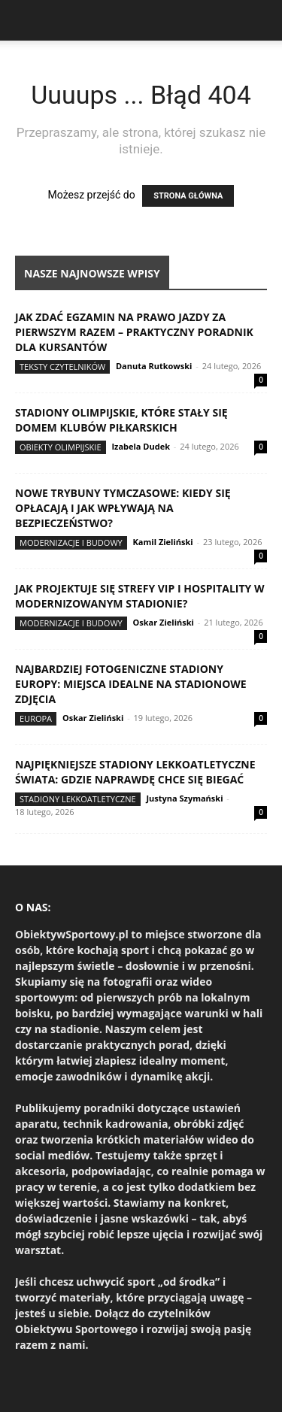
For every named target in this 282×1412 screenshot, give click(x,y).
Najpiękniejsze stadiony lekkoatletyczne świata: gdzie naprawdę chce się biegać (135, 771)
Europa (36, 718)
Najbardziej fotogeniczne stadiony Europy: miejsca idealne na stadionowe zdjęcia (131, 684)
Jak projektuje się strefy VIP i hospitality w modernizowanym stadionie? (140, 596)
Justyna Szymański (184, 798)
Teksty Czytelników (62, 366)
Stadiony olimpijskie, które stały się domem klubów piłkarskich (121, 420)
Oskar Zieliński (163, 622)
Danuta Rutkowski (154, 365)
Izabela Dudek (140, 446)
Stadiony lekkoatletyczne (78, 798)
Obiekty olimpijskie (61, 447)
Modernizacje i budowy (71, 542)
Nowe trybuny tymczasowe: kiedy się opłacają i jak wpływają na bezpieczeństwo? (123, 508)
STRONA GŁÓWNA (188, 196)
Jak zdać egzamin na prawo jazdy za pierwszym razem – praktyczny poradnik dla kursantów (134, 332)
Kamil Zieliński (163, 541)
